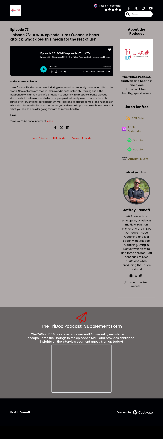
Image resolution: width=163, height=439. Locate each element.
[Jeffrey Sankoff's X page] (136, 289)
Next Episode (40, 139)
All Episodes (59, 139)
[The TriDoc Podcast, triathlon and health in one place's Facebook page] (129, 9)
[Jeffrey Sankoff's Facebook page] (132, 289)
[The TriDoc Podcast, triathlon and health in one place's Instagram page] (141, 9)
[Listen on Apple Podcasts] (134, 133)
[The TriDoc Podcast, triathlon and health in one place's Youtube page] (149, 9)
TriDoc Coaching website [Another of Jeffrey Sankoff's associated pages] (136, 297)
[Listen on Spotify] (135, 146)
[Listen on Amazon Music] (134, 169)
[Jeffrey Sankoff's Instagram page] (140, 289)
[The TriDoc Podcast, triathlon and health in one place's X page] (134, 9)
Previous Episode (81, 139)
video (50, 122)
